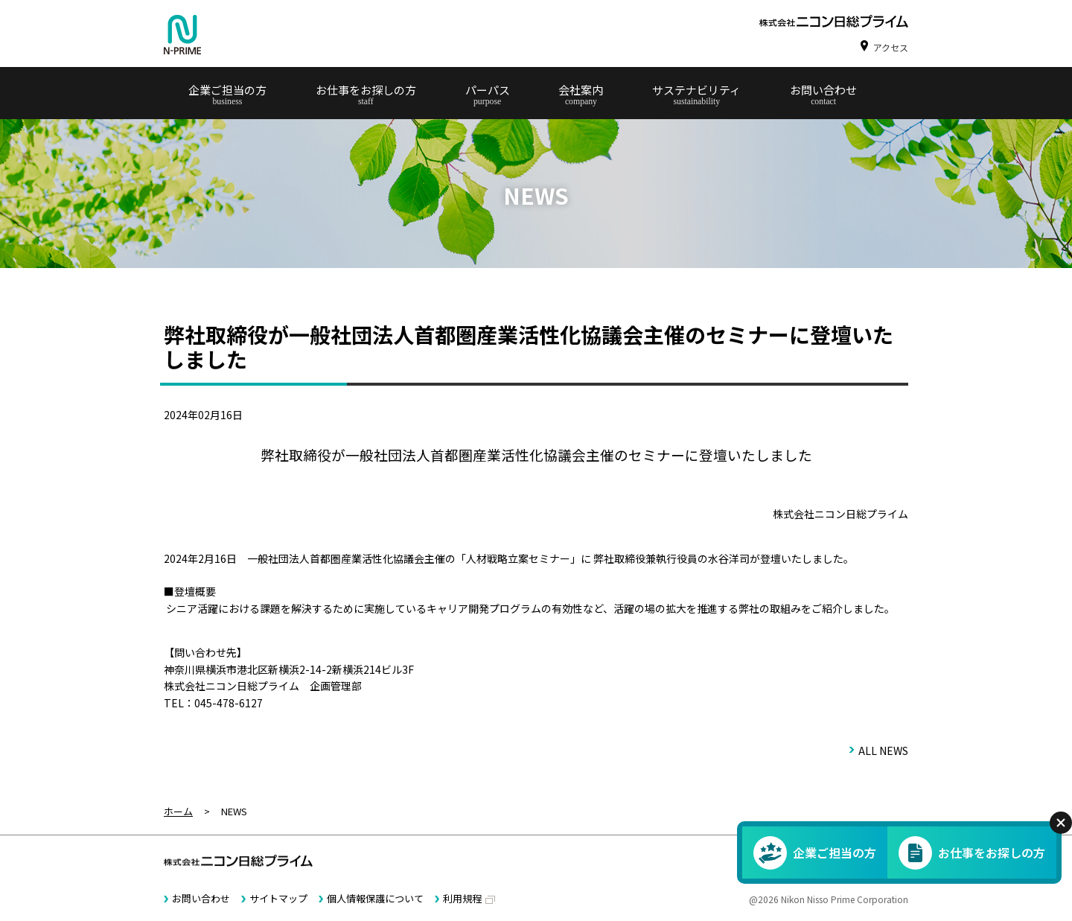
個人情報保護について (375, 898)
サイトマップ (278, 898)
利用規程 (462, 898)
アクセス (890, 47)
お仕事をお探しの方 (366, 90)
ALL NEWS (883, 750)
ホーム (178, 811)
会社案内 (580, 90)
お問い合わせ (823, 90)
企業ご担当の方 (227, 90)
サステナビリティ (696, 90)
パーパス (487, 90)
